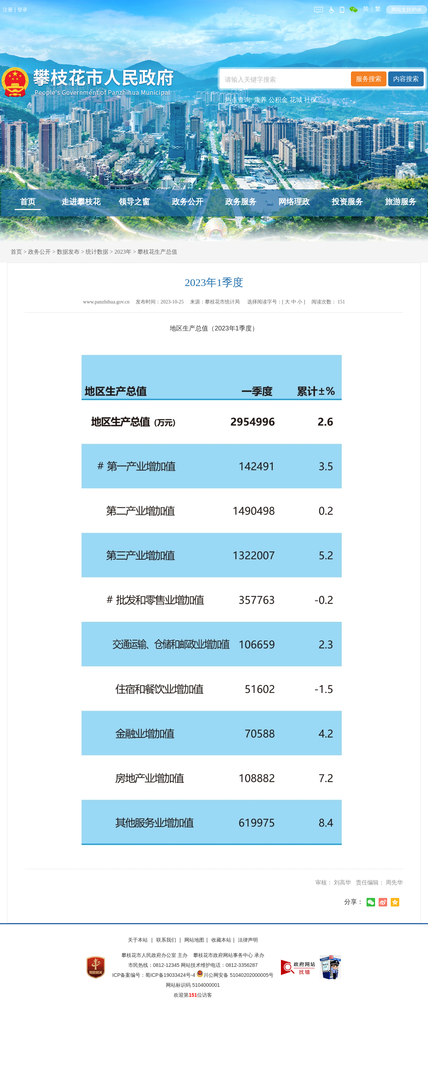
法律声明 (248, 940)
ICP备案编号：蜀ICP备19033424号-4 (154, 975)
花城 (295, 99)
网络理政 (294, 201)
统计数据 (97, 252)
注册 (8, 9)
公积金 (278, 99)
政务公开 (187, 201)
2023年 (122, 252)
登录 (22, 9)
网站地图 (194, 940)
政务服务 (240, 201)
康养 (260, 99)
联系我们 (167, 940)
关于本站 (138, 940)
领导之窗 (134, 201)
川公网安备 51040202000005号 (234, 975)
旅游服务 (400, 201)
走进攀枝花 (81, 201)
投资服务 (347, 201)
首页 (28, 201)
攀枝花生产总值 (157, 252)
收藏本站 (221, 940)
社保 (310, 99)
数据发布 (68, 252)
